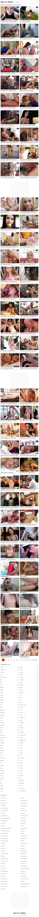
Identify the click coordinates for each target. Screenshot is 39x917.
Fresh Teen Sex (24, 851)
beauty (9, 690)
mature (11, 39)
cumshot (2, 74)
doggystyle (26, 109)
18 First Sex (23, 813)
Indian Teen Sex (24, 828)
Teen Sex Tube (4, 835)
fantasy (16, 491)
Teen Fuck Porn (24, 886)
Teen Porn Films (24, 803)
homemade (13, 282)
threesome (14, 230)
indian (9, 768)
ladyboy (9, 788)
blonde (36, 421)
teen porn (23, 863)
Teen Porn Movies (4, 858)
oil (29, 700)
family (9, 733)
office (29, 697)
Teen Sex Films (4, 873)
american (9, 672)
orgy (32, 404)
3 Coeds (22, 825)
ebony (9, 718)
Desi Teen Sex (4, 803)
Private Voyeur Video (25, 868)
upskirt (29, 765)
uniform (29, 763)
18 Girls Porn (23, 818)
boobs (16, 265)
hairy (2, 265)
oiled (29, 702)
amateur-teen (9, 670)
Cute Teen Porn (24, 835)
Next (36, 659)
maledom (29, 675)
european (9, 723)
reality (13, 22)
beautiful (9, 687)
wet (29, 778)
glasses (9, 753)
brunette (22, 57)
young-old (29, 788)
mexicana (29, 685)
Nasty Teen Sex (24, 858)
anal (28, 282)
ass (21, 22)
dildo (13, 126)
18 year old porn (24, 805)
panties (29, 712)
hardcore (6, 22)
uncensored (29, 758)
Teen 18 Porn (23, 873)
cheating (9, 700)
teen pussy (23, 871)
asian (2, 369)
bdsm (9, 685)
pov (8, 74)
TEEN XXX (3, 805)
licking (17, 39)
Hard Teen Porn (24, 853)
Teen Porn (3, 825)
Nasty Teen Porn (24, 856)
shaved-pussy (29, 740)
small (17, 282)
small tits (16, 57)
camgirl (9, 692)
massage (34, 22)
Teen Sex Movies (4, 881)
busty (32, 74)
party (29, 715)
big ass (15, 473)
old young (29, 57)
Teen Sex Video (4, 810)
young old (36, 508)
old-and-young (29, 705)
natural (29, 690)
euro (36, 265)
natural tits (30, 22)
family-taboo (9, 738)
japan (9, 776)
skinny (30, 109)
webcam (29, 776)
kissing (9, 786)
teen (16, 22)
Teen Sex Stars (4, 883)
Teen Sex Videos (4, 833)
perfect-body (29, 718)
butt (23, 22)
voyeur (29, 773)
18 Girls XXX (23, 823)
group (18, 334)
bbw (9, 682)
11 (30, 659)
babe (10, 22)
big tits (35, 74)
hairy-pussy (9, 758)
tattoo (29, 750)
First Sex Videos (24, 843)
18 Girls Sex (23, 820)
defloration (9, 712)
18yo (32, 91)
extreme (9, 728)
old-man (29, 707)
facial (35, 213)
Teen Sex (3, 800)
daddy (10, 178)
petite (13, 352)
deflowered (9, 715)
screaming (29, 733)
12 (32, 659)
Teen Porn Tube (4, 861)
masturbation (29, 680)
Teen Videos (7, 2)
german (9, 748)
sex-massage (29, 735)
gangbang (28, 404)
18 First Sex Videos (24, 815)
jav (9, 781)
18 (9, 439)
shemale (29, 743)
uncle (29, 760)
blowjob (2, 22)
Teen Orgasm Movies (25, 883)
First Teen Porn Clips (5, 830)
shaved (16, 352)
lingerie (29, 672)
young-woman (29, 791)
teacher (29, 753)
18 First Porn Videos (25, 878)
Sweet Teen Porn (24, 866)
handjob (30, 230)
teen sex (27, 126)
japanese (9, 778)
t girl (21, 39)
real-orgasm (29, 723)
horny (37, 543)
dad (9, 705)
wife (29, 786)
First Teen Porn (4, 798)
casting (14, 334)
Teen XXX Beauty (4, 871)
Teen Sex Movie (4, 878)
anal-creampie (9, 677)
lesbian (9, 126)
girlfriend (34, 39)
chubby (9, 702)
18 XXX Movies (4, 820)
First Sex (22, 840)
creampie (5, 282)
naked (29, 687)
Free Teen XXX (24, 810)
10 (27, 659)
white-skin (29, 783)
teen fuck (3, 823)
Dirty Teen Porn (24, 838)
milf (31, 39)
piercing (37, 109)
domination (32, 282)
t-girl (29, 745)
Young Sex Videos (4, 838)
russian (29, 730)
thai (17, 369)
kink (9, 783)
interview (9, 773)
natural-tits (29, 692)
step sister (32, 126)
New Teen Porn (24, 861)
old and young (34, 57)
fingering (29, 91)
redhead (29, 728)
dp (14, 39)
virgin (29, 771)
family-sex (9, 735)
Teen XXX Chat (24, 800)
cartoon (9, 695)
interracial (9, 771)
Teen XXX (3, 813)
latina (9, 791)
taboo (9, 543)
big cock (32, 300)
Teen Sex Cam (4, 868)
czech (13, 178)
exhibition (9, 725)
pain (29, 710)
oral (6, 57)
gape (9, 745)
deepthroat (9, 143)
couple (26, 352)
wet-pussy (29, 781)
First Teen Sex (23, 876)
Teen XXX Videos (4, 853)
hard (17, 91)
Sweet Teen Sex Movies (6, 828)
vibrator (29, 768)
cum (6, 74)
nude (29, 695)
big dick (17, 525)
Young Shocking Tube (5, 818)
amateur (9, 57)
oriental (17, 317)
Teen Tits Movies (4, 808)
